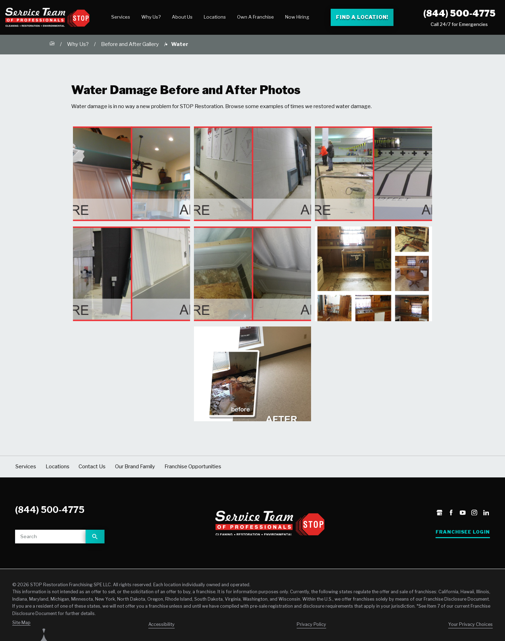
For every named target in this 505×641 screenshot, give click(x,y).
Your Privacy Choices (470, 624)
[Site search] (50, 536)
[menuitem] (120, 17)
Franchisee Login (463, 532)
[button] (131, 173)
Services (120, 17)
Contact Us (92, 466)
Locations (215, 17)
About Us (182, 17)
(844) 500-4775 (459, 13)
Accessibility (161, 624)
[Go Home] (52, 44)
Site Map (21, 622)
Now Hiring (297, 17)
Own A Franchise (255, 17)
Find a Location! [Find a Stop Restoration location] (362, 17)
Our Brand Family (135, 466)
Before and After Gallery (130, 44)
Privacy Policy (311, 624)
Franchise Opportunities (192, 466)
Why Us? (151, 17)
